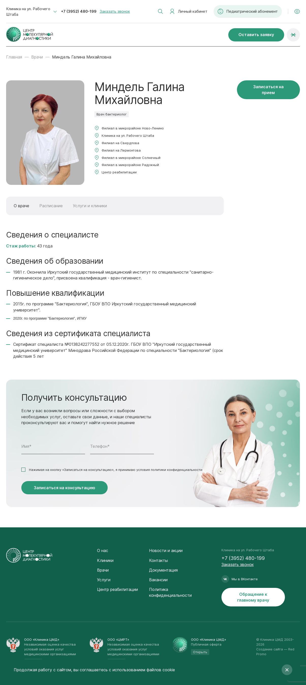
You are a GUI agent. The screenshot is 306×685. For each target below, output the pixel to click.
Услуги (103, 579)
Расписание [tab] (51, 205)
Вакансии (158, 579)
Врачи (37, 56)
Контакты (158, 560)
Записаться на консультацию (64, 487)
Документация (163, 570)
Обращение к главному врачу (253, 597)
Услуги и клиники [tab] (90, 205)
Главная (14, 56)
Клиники (105, 560)
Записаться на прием (268, 89)
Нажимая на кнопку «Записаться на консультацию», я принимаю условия (115, 470)
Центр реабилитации (117, 589)
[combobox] (31, 11)
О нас (102, 550)
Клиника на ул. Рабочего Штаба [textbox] (28, 11)
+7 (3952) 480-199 (78, 11)
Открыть (200, 652)
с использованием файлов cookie (142, 669)
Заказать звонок (115, 11)
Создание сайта (269, 649)
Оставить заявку (256, 34)
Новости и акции (166, 550)
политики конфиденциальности (176, 470)
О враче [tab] (21, 205)
